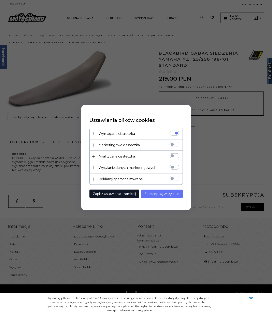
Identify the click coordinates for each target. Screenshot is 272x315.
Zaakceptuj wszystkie (161, 194)
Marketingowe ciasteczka (119, 145)
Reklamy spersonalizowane (121, 179)
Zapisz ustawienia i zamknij (114, 194)
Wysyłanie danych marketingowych (127, 168)
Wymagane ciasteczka (117, 134)
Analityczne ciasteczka (117, 156)
